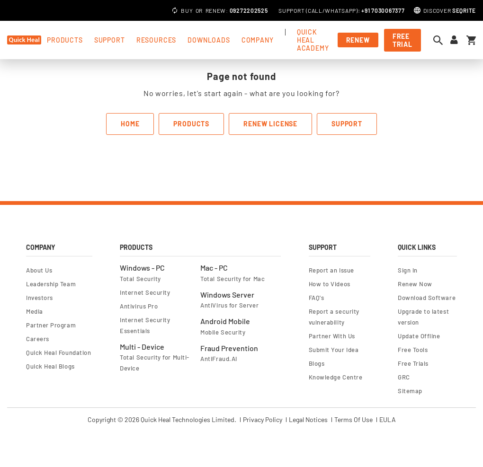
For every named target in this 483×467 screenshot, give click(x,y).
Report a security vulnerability (334, 317)
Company (258, 40)
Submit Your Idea (334, 349)
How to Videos (329, 284)
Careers (37, 339)
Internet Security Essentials (145, 325)
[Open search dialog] (440, 40)
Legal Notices (308, 419)
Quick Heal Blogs (50, 366)
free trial (402, 40)
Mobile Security (222, 332)
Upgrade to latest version (423, 317)
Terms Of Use (353, 419)
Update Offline (419, 336)
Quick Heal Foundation (58, 352)
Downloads (209, 40)
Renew (216, 10)
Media (34, 311)
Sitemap (410, 391)
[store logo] (24, 40)
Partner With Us (332, 336)
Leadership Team (51, 284)
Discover (449, 10)
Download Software (427, 297)
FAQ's (316, 297)
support (109, 40)
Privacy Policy (262, 419)
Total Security (140, 278)
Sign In (408, 270)
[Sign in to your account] (454, 39)
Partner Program (51, 325)
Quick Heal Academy (313, 40)
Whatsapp (340, 10)
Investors (39, 297)
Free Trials (413, 363)
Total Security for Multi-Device (154, 362)
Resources (156, 40)
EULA (387, 419)
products (65, 40)
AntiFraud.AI (218, 358)
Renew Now (415, 284)
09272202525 (249, 10)
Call (315, 10)
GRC (404, 377)
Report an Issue (331, 270)
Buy (187, 10)
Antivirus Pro (139, 306)
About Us (39, 270)
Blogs (317, 363)
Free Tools (413, 349)
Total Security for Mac (232, 278)
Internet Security (145, 292)
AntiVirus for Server (229, 305)
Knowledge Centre (336, 377)
